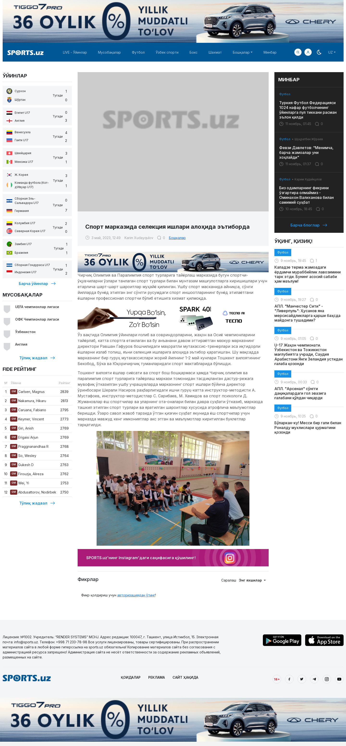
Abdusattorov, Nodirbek (33, 492)
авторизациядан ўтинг (136, 595)
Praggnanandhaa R (29, 446)
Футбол (138, 52)
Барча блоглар (308, 225)
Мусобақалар (109, 52)
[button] (308, 52)
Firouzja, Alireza (26, 473)
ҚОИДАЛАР (131, 677)
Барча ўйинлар (37, 283)
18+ (277, 679)
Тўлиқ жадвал (37, 357)
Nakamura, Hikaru (28, 400)
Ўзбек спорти (167, 52)
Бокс (194, 52)
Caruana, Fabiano (28, 409)
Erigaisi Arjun (24, 437)
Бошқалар (177, 238)
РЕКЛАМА (156, 677)
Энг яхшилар (251, 580)
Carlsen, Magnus (27, 391)
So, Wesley (23, 455)
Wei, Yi (19, 483)
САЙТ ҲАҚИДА (185, 677)
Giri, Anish (22, 428)
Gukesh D (22, 464)
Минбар (270, 52)
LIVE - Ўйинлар (75, 52)
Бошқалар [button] (241, 52)
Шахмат (215, 52)
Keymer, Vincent (27, 419)
